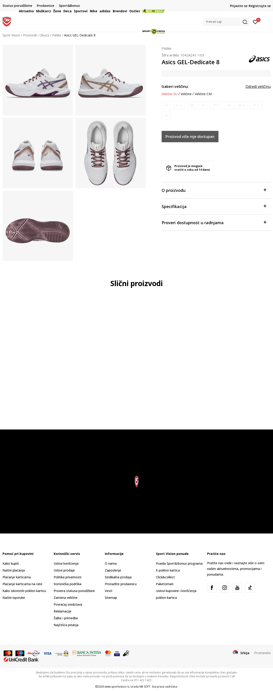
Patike (166, 48)
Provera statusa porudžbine (74, 591)
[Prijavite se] (255, 21)
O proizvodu (214, 190)
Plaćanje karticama (17, 577)
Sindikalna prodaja (118, 577)
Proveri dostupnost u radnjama (214, 222)
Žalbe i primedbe (66, 618)
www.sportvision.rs (117, 686)
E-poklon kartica (168, 570)
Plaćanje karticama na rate (22, 584)
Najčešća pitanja (66, 625)
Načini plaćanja (14, 570)
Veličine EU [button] (170, 94)
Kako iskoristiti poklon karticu (24, 591)
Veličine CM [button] (203, 94)
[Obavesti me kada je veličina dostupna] (166, 105)
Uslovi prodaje (64, 570)
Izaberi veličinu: (175, 86)
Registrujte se (260, 6)
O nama (111, 563)
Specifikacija (214, 206)
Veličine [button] (186, 94)
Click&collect (165, 577)
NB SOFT (144, 686)
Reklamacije (62, 611)
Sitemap (111, 597)
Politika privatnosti (67, 577)
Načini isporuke (14, 597)
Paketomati (164, 584)
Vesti (108, 591)
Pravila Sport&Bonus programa (179, 563)
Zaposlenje (113, 570)
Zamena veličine (66, 597)
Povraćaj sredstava (68, 604)
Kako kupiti (11, 563)
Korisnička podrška (67, 584)
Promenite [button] (262, 652)
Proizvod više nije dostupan (189, 136)
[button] (226, 22)
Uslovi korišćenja (66, 563)
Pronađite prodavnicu (121, 584)
